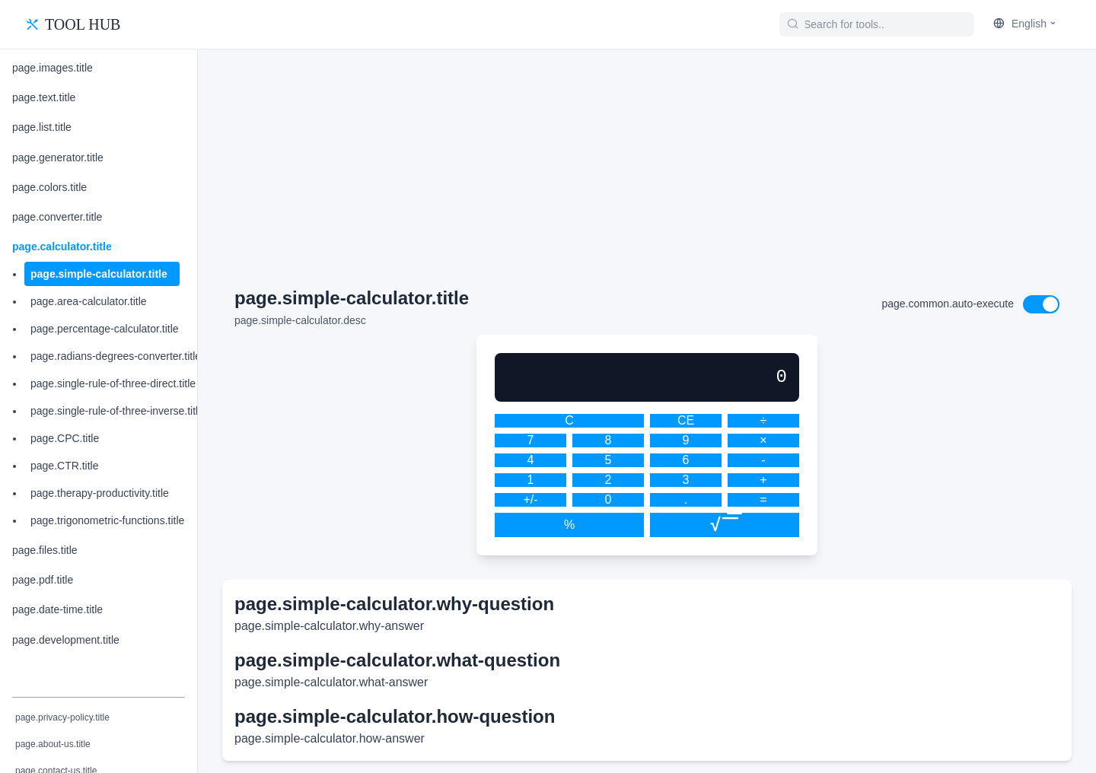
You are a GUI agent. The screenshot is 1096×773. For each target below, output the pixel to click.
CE (685, 420)
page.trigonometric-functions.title (107, 520)
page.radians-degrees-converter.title (115, 356)
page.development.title (65, 640)
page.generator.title (58, 157)
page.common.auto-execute (947, 303)
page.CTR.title (64, 466)
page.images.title (52, 68)
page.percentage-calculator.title (104, 329)
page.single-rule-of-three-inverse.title (117, 411)
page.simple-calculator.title (98, 274)
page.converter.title (57, 217)
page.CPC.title (64, 438)
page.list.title (42, 127)
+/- (530, 499)
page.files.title (45, 550)
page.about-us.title (53, 744)
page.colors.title (49, 187)
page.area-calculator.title (88, 301)
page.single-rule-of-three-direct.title (113, 383)
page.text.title (43, 97)
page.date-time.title (57, 609)
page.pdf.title (42, 580)
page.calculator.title (62, 246)
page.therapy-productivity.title (99, 493)
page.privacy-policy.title (62, 717)
